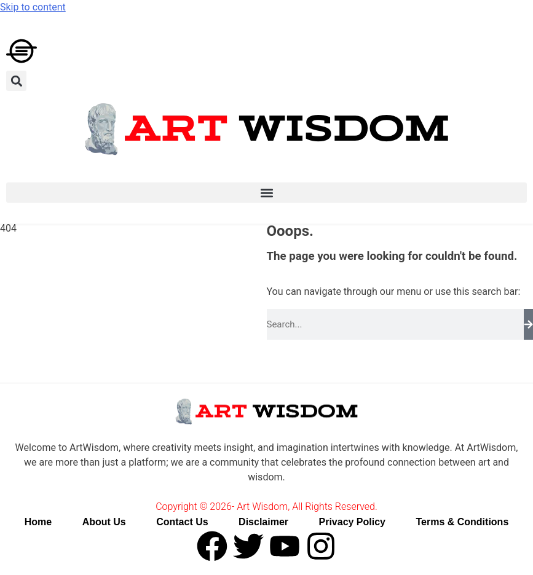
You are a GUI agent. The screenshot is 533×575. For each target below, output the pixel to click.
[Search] (528, 324)
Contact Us (182, 522)
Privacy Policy (351, 522)
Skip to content (33, 7)
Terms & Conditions (462, 522)
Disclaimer (263, 522)
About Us (104, 522)
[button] (16, 81)
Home (38, 522)
